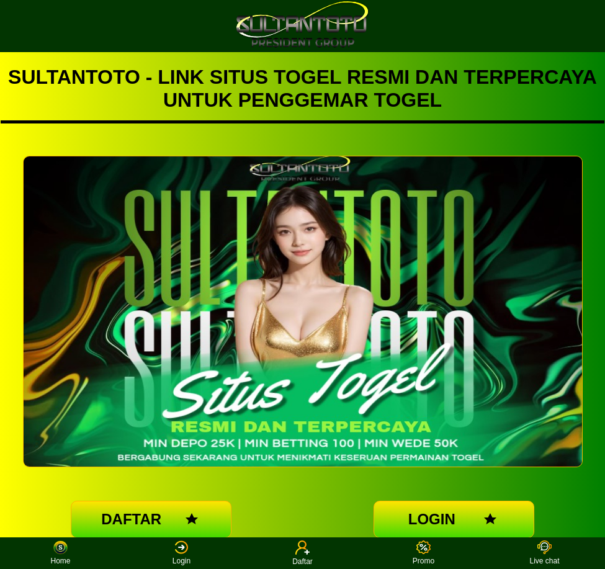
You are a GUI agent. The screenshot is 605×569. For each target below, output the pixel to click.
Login (181, 553)
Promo (423, 553)
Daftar (302, 553)
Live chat (544, 553)
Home (60, 553)
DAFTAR (151, 519)
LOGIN (454, 519)
